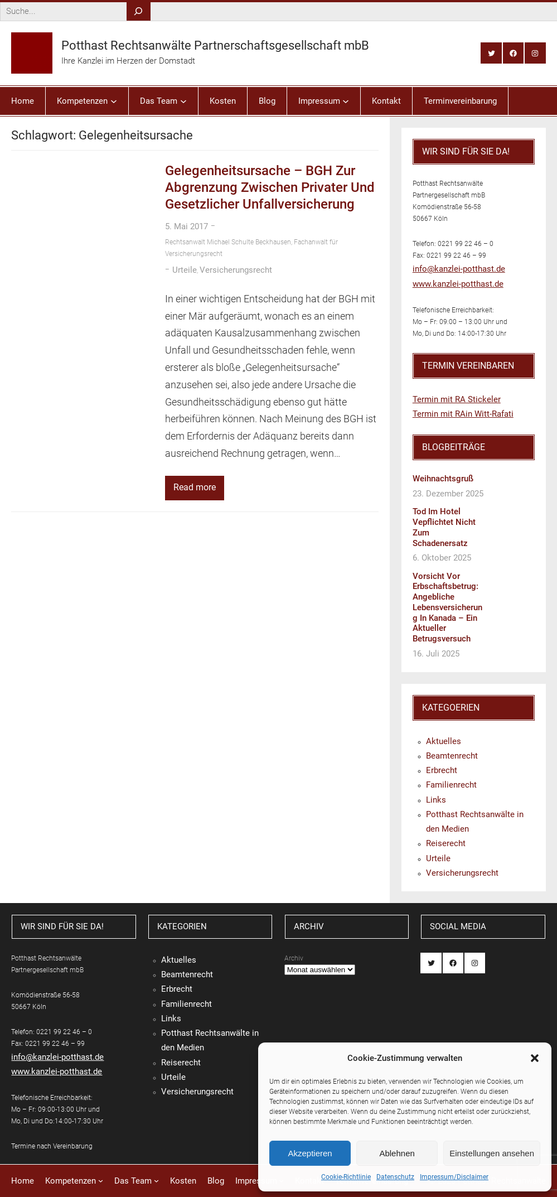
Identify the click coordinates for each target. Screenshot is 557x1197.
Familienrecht (451, 785)
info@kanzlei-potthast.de (459, 269)
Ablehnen (396, 1153)
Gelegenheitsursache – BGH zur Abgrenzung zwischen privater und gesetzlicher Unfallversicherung (270, 187)
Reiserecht (446, 843)
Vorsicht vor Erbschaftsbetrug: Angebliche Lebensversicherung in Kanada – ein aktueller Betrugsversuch (447, 607)
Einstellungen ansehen (491, 1153)
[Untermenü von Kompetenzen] (113, 101)
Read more (194, 487)
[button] (534, 1058)
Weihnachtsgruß (443, 479)
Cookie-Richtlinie (346, 1177)
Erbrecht (441, 770)
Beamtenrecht (452, 756)
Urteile (184, 270)
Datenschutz (395, 1177)
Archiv (293, 958)
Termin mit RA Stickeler (457, 399)
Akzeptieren (310, 1153)
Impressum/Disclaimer (454, 1177)
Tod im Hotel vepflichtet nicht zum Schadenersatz (444, 527)
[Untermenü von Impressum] (345, 101)
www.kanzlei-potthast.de (458, 284)
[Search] (139, 11)
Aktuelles (443, 741)
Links (436, 800)
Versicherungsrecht (236, 270)
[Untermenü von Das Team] (183, 101)
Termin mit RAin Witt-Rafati (463, 414)
